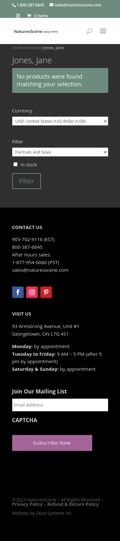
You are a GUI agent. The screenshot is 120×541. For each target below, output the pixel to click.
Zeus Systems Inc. (54, 513)
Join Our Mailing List (39, 391)
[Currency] (60, 121)
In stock (29, 165)
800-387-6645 (27, 247)
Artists (33, 47)
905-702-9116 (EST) (33, 239)
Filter (26, 181)
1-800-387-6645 (30, 5)
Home (18, 47)
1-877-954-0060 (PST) (35, 262)
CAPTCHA (24, 420)
